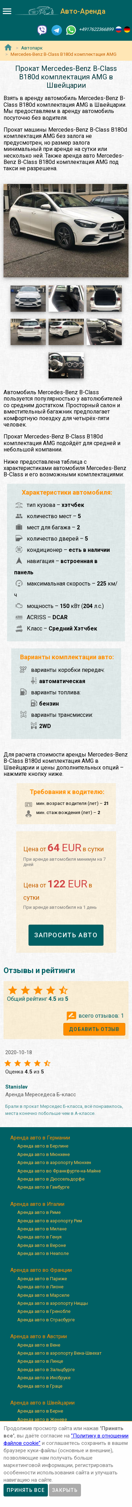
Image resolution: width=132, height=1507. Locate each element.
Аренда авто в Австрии (38, 1336)
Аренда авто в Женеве (42, 1419)
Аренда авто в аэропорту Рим (49, 1220)
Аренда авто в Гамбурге (43, 1187)
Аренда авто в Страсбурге (46, 1319)
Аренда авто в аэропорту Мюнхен (54, 1162)
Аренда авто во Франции (41, 1270)
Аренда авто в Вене (38, 1345)
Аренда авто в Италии (37, 1204)
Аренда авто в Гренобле (43, 1311)
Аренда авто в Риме (39, 1212)
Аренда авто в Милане (42, 1228)
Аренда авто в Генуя (39, 1237)
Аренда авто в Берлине (42, 1146)
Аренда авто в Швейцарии (42, 1403)
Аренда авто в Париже (42, 1278)
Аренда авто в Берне (40, 1411)
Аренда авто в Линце (40, 1361)
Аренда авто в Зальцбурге (46, 1369)
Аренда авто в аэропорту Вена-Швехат (59, 1353)
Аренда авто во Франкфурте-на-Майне (59, 1171)
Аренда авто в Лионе (40, 1286)
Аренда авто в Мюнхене (43, 1154)
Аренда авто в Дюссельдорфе (50, 1179)
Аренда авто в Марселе (43, 1295)
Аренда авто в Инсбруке (43, 1377)
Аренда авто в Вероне (41, 1245)
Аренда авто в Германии (40, 1138)
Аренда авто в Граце (39, 1386)
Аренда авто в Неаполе (43, 1253)
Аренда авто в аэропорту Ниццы (52, 1303)
